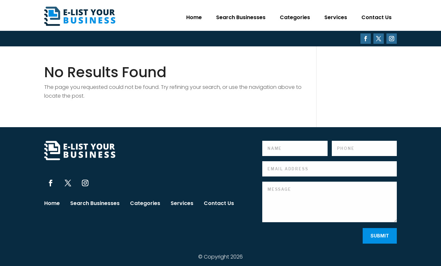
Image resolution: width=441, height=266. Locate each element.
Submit (379, 235)
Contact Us (376, 17)
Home (194, 17)
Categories (295, 17)
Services (335, 17)
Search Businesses (241, 17)
